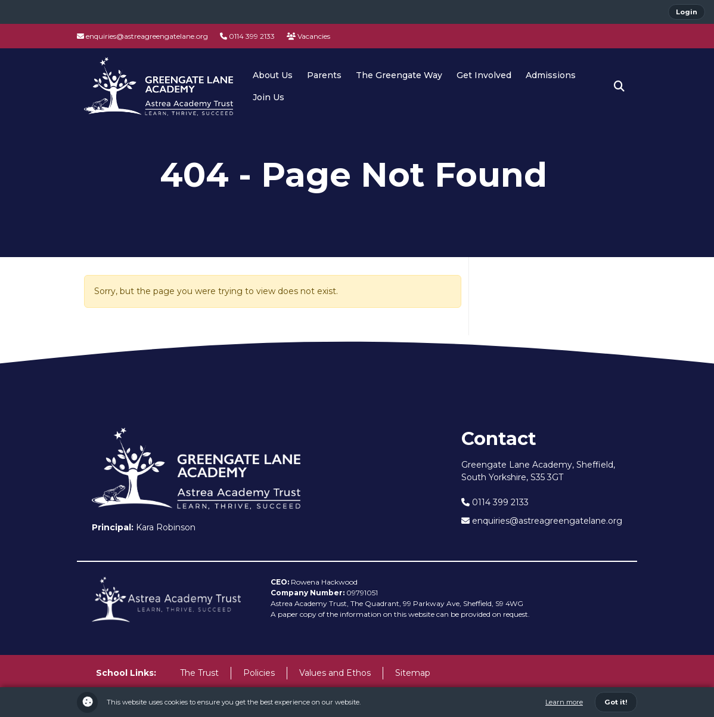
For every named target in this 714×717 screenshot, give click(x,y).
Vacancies (308, 36)
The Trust (199, 672)
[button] (619, 86)
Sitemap (412, 672)
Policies (259, 672)
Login (686, 12)
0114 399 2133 (247, 36)
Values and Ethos (335, 672)
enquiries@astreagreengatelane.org (142, 36)
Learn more (564, 702)
